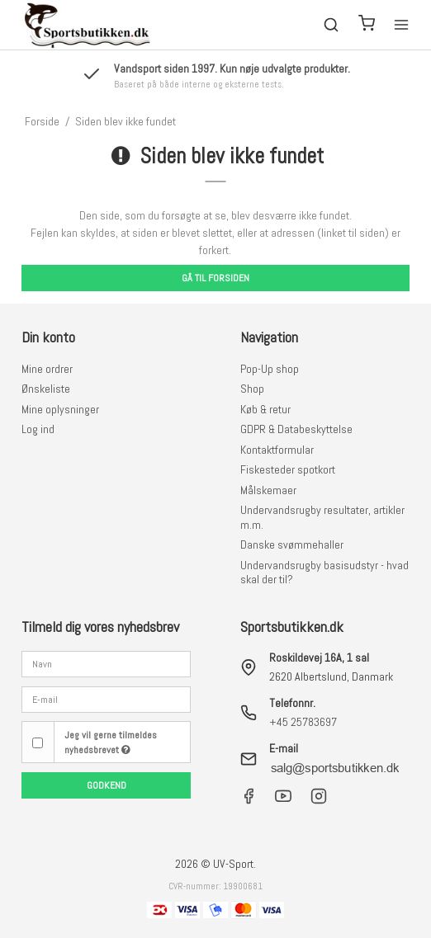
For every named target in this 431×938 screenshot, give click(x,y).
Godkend (106, 785)
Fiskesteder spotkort (287, 469)
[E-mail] (106, 698)
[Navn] (106, 663)
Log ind (37, 429)
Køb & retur (265, 409)
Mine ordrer (47, 368)
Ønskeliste (45, 388)
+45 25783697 (303, 721)
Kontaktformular (277, 449)
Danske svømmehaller (291, 544)
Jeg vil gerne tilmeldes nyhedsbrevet (110, 742)
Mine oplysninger (60, 409)
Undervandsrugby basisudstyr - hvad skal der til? (324, 572)
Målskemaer (268, 490)
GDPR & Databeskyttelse (296, 429)
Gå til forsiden (215, 278)
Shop (252, 388)
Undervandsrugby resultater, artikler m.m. (322, 517)
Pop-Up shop (269, 368)
